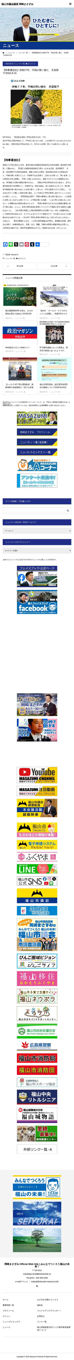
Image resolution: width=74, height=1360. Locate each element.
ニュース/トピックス (11, 1322)
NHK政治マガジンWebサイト (17, 347)
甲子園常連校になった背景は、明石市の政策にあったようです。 (54, 349)
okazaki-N (14, 255)
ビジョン (6, 1316)
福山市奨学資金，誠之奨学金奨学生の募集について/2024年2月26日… (54, 387)
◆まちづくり (30, 64)
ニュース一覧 (20, 64)
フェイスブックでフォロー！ (49, 1311)
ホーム (5, 1300)
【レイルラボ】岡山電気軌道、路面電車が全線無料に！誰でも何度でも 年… (19, 387)
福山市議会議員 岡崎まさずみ (17, 4)
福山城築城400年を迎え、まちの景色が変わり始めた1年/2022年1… (19, 313)
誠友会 (40, 1305)
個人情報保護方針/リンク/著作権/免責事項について (54, 1328)
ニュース (6, 1327)
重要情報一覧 (8, 1305)
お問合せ (41, 1316)
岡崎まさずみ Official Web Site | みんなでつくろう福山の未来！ (37, 1265)
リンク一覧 (41, 1322)
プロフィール (8, 1311)
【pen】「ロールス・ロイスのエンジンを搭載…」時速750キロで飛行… (53, 313)
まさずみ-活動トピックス (47, 1300)
